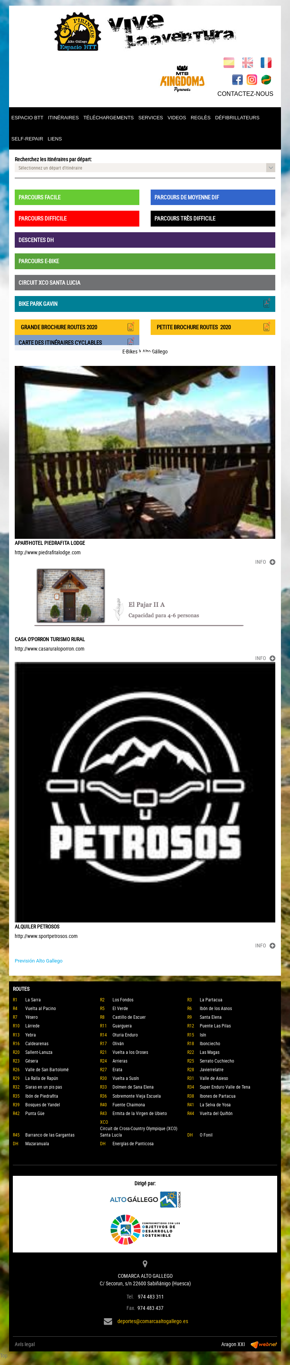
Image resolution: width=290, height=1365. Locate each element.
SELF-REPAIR (27, 139)
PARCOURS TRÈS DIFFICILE (184, 218)
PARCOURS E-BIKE (39, 261)
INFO (265, 561)
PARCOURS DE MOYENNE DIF (186, 197)
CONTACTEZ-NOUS (245, 94)
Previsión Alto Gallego (39, 961)
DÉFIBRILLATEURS (237, 117)
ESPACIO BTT (27, 117)
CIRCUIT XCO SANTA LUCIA (49, 282)
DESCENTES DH (36, 240)
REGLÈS (201, 117)
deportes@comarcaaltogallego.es (152, 1321)
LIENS (55, 139)
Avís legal (25, 1344)
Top (4, 1355)
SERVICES (150, 117)
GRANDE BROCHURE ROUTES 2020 (77, 326)
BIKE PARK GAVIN (145, 303)
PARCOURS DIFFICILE (42, 218)
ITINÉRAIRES (63, 117)
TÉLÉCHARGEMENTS (108, 117)
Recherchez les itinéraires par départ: (53, 159)
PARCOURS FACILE (39, 197)
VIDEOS (177, 117)
